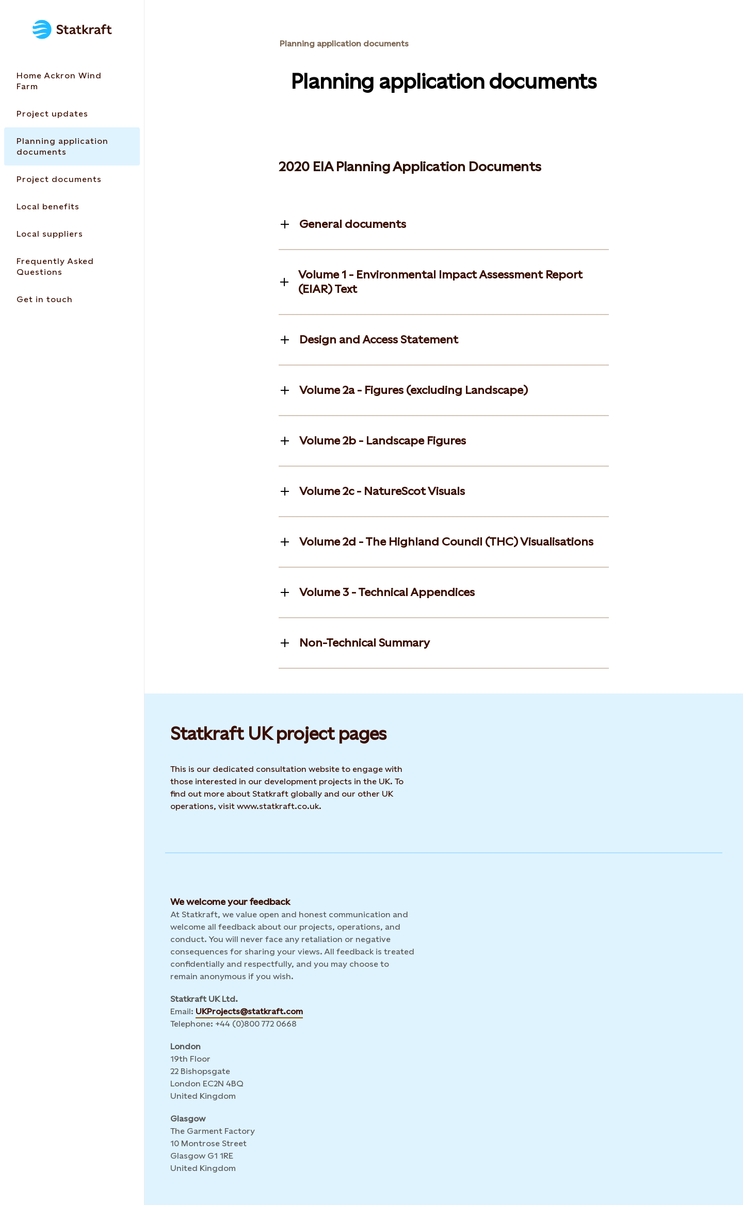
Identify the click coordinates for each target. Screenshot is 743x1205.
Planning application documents (344, 43)
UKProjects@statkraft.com (249, 1011)
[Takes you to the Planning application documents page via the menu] (72, 146)
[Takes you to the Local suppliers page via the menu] (72, 233)
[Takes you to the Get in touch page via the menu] (72, 299)
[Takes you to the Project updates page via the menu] (72, 113)
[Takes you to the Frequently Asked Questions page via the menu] (72, 266)
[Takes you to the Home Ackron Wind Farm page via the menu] (72, 81)
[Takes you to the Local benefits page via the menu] (72, 206)
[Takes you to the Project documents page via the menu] (72, 179)
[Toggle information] (342, 224)
